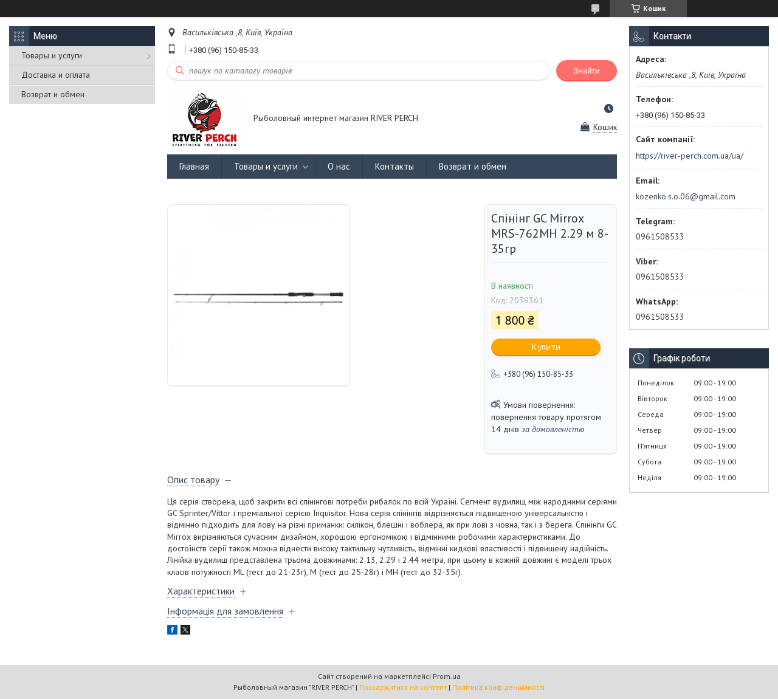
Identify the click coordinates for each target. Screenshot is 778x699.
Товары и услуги (51, 55)
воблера (426, 524)
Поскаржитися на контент (403, 687)
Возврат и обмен (52, 94)
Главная (194, 166)
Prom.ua (447, 676)
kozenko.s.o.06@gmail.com (685, 196)
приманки (325, 524)
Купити (546, 347)
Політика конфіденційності (498, 687)
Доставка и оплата (55, 74)
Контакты (394, 166)
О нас (339, 166)
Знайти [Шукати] (586, 70)
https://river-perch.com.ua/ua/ (689, 155)
